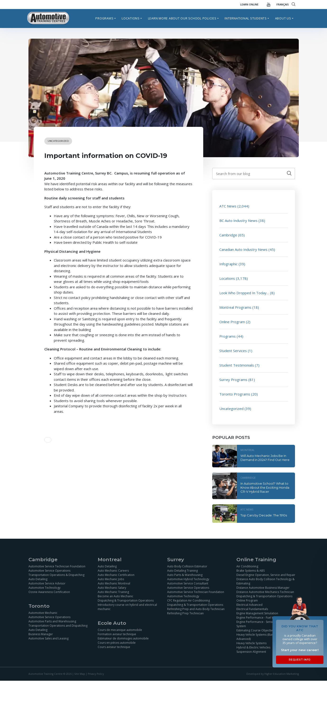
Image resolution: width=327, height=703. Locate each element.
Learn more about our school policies (182, 18)
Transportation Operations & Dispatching (56, 575)
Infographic (228, 264)
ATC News (227, 206)
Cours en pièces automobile (117, 643)
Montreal (247, 449)
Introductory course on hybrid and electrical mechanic (127, 607)
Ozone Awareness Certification (49, 592)
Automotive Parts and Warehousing (52, 621)
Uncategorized (58, 140)
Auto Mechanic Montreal (114, 583)
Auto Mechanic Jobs (111, 579)
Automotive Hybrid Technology (188, 579)
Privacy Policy (96, 673)
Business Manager (40, 634)
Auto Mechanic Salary (112, 588)
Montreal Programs (235, 307)
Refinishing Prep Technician (185, 613)
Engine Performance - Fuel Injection (259, 618)
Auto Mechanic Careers (113, 571)
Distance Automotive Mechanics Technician (265, 592)
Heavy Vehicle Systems (251, 643)
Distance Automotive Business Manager (263, 588)
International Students (246, 18)
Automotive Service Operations (49, 571)
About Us (283, 18)
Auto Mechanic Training (113, 592)
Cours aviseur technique (114, 647)
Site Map (79, 673)
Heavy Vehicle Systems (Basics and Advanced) (259, 637)
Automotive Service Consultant (187, 583)
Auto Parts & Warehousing (185, 575)
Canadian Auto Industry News (243, 249)
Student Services (233, 350)
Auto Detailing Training (182, 571)
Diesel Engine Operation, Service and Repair (265, 575)
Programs (104, 18)
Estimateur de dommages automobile (123, 638)
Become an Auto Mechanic (115, 596)
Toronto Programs (234, 394)
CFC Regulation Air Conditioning (188, 600)
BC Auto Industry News (238, 220)
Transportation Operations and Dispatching (58, 626)
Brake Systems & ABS (250, 571)
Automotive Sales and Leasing (48, 638)
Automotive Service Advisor (46, 583)
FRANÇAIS (282, 4)
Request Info (300, 659)
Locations (131, 18)
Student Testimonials (236, 365)
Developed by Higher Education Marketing (272, 673)
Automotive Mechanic (42, 613)
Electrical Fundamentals (252, 609)
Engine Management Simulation (257, 613)
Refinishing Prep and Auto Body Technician (196, 609)
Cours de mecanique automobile (120, 630)
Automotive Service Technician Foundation (56, 566)
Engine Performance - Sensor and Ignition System (264, 624)
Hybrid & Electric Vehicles (253, 647)
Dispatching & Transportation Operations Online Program (264, 598)
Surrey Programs (233, 379)
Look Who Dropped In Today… (244, 292)
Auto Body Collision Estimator (187, 566)
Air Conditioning (247, 566)
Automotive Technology (44, 588)
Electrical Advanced (249, 605)
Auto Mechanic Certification (116, 575)
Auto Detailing (37, 579)
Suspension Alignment (251, 652)
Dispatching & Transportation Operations (126, 600)
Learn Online (249, 4)
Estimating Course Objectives (256, 630)
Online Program (232, 321)
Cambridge (228, 235)
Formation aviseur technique (117, 634)
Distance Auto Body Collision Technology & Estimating (265, 581)
